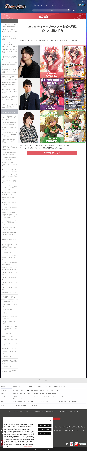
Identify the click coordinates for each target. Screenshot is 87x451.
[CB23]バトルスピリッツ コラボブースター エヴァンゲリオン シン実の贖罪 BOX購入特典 (9, 78)
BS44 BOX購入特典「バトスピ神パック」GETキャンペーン (9, 240)
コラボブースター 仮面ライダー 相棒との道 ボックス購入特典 (9, 164)
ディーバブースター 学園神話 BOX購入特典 (9, 208)
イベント (72, 5)
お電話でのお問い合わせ (51, 411)
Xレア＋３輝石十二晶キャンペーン (9, 305)
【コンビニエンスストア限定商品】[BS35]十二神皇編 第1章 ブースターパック (9, 362)
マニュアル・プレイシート (38, 393)
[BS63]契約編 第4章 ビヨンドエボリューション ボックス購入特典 (9, 38)
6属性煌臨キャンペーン (8, 309)
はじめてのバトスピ (18, 411)
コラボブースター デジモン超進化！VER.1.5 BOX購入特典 (9, 268)
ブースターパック (23, 387)
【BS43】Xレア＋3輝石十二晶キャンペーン (9, 273)
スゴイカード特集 (25, 390)
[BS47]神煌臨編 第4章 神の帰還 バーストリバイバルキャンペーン (9, 222)
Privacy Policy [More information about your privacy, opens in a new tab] (28, 446)
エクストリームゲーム (80, 10)
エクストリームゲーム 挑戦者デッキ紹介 (49, 390)
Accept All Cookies (45, 425)
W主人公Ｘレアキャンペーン (9, 348)
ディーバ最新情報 (6, 333)
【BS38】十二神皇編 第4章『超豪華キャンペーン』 (8, 322)
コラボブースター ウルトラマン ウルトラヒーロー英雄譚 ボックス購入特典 (9, 147)
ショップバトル (24, 396)
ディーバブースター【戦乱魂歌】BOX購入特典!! (9, 370)
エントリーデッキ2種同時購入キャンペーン (9, 128)
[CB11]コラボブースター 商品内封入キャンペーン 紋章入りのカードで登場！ (9, 187)
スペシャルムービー (50, 401)
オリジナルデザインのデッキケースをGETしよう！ (9, 193)
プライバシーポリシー (75, 411)
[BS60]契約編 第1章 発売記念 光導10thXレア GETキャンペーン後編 (9, 84)
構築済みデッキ (32, 387)
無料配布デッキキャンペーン (9, 313)
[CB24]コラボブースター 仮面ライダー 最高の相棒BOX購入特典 (9, 64)
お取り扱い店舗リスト (9, 252)
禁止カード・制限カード (51, 393)
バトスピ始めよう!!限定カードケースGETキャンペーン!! (9, 297)
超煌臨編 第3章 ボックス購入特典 (9, 198)
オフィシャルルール (17, 393)
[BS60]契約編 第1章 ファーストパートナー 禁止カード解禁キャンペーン (9, 91)
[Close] (50, 420)
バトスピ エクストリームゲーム (20, 401)
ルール (63, 5)
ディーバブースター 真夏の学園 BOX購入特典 (9, 263)
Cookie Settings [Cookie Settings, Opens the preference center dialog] (44, 433)
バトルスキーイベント (19, 398)
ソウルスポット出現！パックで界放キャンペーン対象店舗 (10, 328)
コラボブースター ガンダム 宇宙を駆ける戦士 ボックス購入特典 (9, 176)
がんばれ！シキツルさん (73, 401)
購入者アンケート (58, 387)
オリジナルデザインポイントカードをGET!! (9, 203)
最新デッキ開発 (34, 390)
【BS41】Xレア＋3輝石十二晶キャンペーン (9, 288)
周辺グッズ (40, 387)
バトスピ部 (81, 5)
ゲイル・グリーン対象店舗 (10, 339)
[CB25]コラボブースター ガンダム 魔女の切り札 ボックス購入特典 (9, 51)
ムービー (54, 5)
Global (83, 1)
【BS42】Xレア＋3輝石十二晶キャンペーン (9, 283)
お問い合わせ (28, 411)
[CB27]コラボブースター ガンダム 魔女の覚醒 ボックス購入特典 (9, 31)
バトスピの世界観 (33, 405)
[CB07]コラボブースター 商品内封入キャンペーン (9, 228)
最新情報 (15, 387)
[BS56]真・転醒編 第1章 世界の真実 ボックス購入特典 (9, 153)
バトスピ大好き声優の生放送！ (20, 405)
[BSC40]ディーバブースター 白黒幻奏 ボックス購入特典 (9, 25)
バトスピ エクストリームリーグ (36, 401)
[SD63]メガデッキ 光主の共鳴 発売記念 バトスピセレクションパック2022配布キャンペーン (9, 98)
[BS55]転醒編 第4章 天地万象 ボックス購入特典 (9, 158)
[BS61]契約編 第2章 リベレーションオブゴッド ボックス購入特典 (9, 71)
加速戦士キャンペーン (7, 336)
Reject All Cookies (44, 429)
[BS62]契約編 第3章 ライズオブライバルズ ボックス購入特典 (9, 58)
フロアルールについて (56, 396)
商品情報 (36, 5)
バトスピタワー (48, 387)
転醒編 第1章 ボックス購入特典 (9, 181)
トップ (8, 411)
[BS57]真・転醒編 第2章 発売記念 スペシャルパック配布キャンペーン (9, 141)
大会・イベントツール (68, 396)
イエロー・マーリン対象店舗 (10, 344)
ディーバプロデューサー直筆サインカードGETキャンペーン (9, 257)
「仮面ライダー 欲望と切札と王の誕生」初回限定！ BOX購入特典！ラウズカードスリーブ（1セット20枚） (9, 215)
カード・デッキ (45, 5)
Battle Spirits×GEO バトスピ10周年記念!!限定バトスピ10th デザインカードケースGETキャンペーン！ (9, 247)
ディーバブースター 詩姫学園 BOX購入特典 (9, 317)
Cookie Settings (63, 411)
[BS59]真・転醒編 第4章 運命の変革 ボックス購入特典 (9, 123)
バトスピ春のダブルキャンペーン (9, 352)
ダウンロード (27, 393)
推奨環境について (39, 411)
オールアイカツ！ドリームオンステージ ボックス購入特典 (9, 170)
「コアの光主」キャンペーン (9, 292)
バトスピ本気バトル (61, 401)
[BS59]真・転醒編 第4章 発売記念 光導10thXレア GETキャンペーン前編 (9, 117)
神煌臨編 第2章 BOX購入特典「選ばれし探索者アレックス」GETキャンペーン (9, 234)
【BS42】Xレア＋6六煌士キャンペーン (9, 278)
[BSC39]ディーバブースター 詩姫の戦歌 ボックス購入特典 (9, 111)
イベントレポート (45, 396)
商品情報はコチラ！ (52, 153)
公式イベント (16, 396)
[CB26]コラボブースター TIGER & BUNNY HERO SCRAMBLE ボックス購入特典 (9, 44)
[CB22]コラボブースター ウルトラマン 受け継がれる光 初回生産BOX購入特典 (9, 106)
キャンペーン (10, 21)
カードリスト (16, 390)
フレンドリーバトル (34, 396)
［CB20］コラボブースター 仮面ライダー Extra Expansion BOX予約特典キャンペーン (9, 134)
